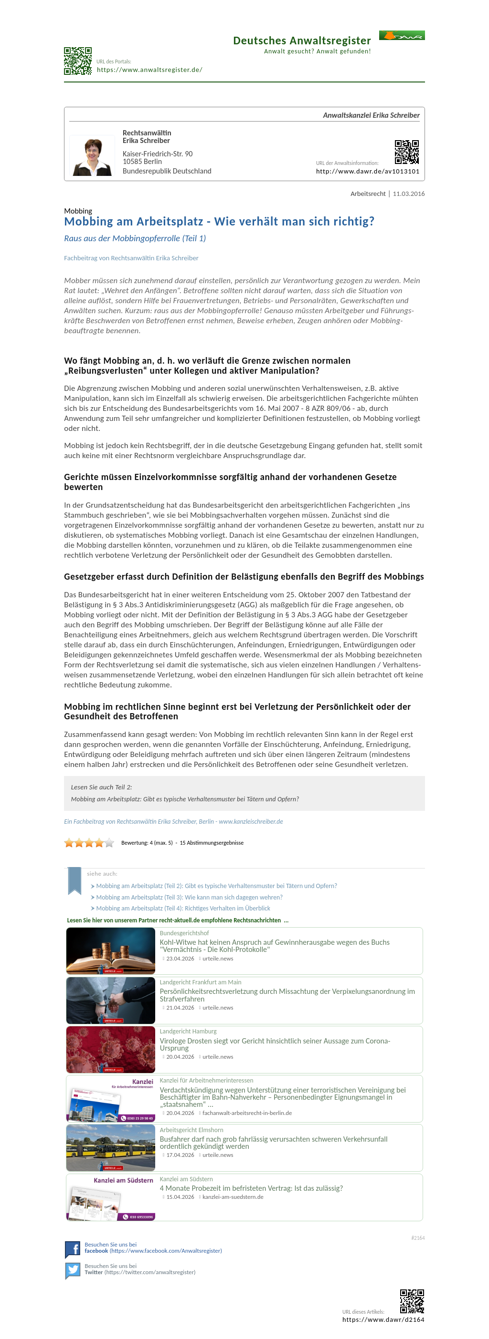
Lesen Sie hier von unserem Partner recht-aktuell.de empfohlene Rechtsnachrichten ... (178, 920)
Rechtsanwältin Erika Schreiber (155, 258)
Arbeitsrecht (368, 193)
